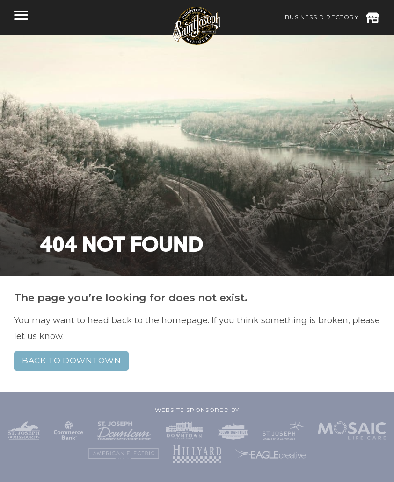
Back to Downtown (71, 360)
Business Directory (321, 17)
